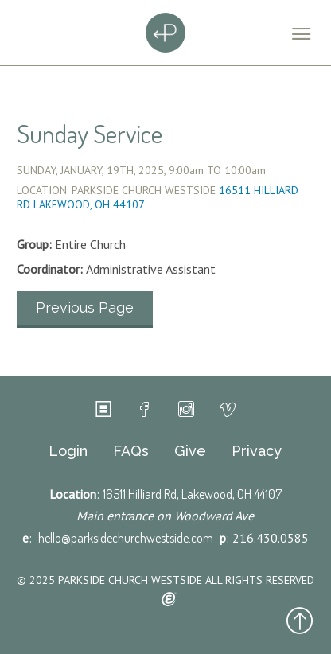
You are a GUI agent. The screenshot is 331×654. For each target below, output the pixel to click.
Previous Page (85, 307)
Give (190, 451)
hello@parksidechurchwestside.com (125, 538)
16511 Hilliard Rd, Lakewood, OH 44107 (192, 494)
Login (68, 451)
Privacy (257, 451)
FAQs (131, 451)
